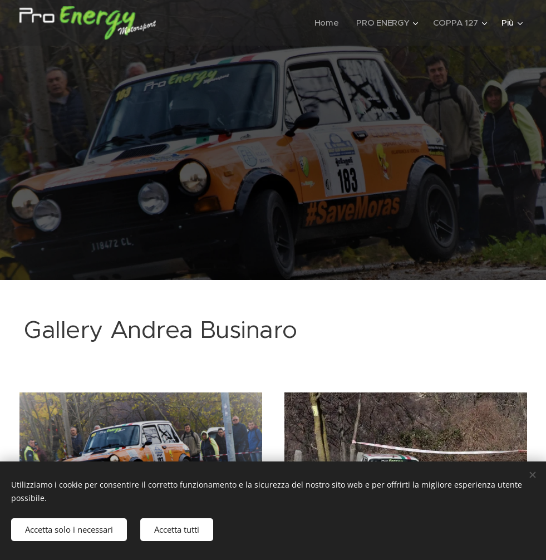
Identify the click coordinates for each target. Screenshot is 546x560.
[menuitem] (326, 23)
